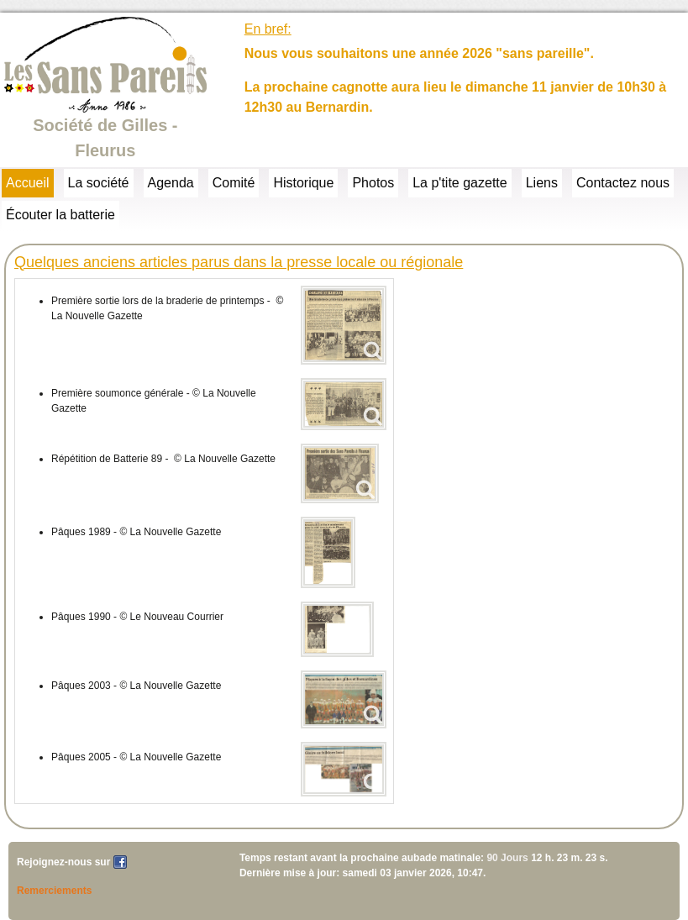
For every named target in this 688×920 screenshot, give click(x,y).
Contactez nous (623, 183)
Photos (373, 183)
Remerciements (54, 890)
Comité (234, 183)
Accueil (28, 183)
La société (98, 183)
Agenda (171, 183)
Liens (542, 183)
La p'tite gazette (459, 183)
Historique (303, 183)
